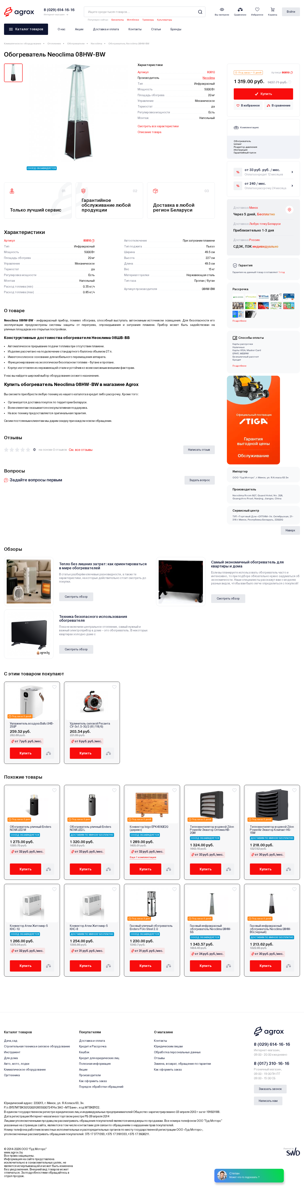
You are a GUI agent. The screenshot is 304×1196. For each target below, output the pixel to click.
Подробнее (239, 320)
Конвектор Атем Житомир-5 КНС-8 (89, 927)
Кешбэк (84, 1052)
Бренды (176, 29)
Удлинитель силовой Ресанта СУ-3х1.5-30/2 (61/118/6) (90, 725)
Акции (79, 29)
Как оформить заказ (93, 1081)
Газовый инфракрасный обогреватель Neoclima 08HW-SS (210, 929)
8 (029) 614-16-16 (272, 1044)
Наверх (290, 530)
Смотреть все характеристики (158, 126)
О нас (61, 29)
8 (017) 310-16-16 (271, 1063)
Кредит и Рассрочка (92, 1046)
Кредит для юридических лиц (99, 1058)
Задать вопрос (199, 480)
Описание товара (149, 132)
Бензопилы (117, 20)
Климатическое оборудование (22, 43)
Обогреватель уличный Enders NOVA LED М (30, 828)
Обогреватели (76, 43)
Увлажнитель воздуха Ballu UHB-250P (32, 725)
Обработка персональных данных (177, 1052)
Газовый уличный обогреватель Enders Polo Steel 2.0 (151, 927)
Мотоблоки (133, 20)
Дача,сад (10, 1040)
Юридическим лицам (168, 1046)
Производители (90, 1075)
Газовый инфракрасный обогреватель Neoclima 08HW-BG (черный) (270, 929)
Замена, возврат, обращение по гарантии (182, 1063)
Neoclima (96, 43)
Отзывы (159, 1058)
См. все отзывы (80, 450)
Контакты (135, 29)
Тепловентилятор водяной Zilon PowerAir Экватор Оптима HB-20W (212, 830)
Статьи (156, 29)
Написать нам (268, 1100)
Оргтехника (12, 1075)
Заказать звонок (270, 1089)
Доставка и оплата (106, 29)
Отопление (54, 43)
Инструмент (12, 1052)
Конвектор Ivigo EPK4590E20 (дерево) (149, 828)
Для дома (11, 1058)
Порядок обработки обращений (101, 1086)
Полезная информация (95, 1063)
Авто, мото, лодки (16, 1063)
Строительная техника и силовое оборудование (37, 1046)
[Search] (200, 11)
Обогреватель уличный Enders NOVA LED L (90, 828)
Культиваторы (164, 20)
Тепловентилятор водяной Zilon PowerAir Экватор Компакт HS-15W (272, 830)
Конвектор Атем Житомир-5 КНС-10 (29, 927)
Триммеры (148, 20)
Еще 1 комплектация (143, 857)
